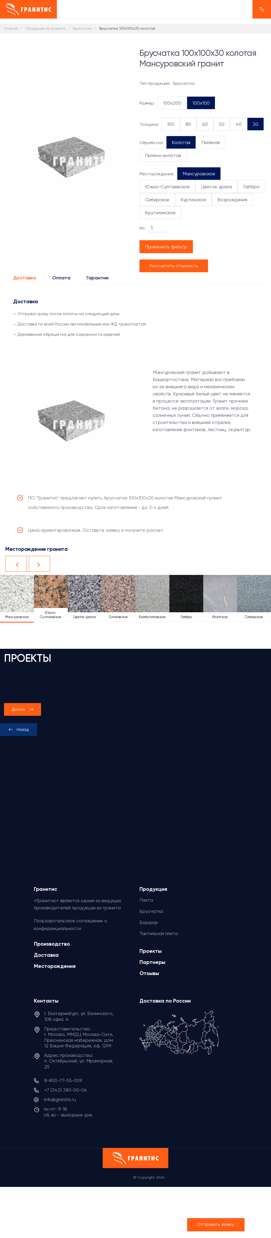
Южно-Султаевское (167, 186)
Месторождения (55, 966)
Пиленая (210, 142)
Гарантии (98, 278)
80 (188, 124)
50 (221, 124)
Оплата (61, 278)
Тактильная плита (158, 933)
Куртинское (193, 199)
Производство (52, 944)
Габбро (251, 186)
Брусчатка (151, 911)
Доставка (24, 278)
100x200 (172, 103)
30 (255, 124)
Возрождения (232, 199)
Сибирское (157, 199)
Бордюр (148, 922)
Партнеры (152, 962)
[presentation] (18, 729)
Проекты (150, 951)
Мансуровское (199, 173)
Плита (146, 900)
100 (170, 124)
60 (205, 124)
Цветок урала (216, 186)
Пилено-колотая (163, 155)
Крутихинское (160, 212)
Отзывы (149, 973)
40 (239, 124)
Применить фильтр (166, 246)
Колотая (181, 142)
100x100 (201, 103)
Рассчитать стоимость (174, 265)
